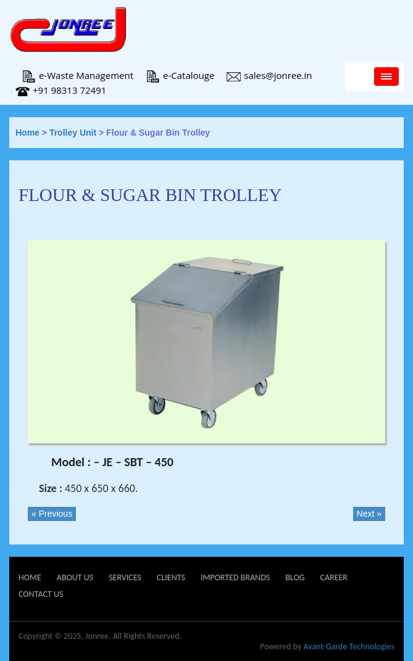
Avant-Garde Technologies (348, 646)
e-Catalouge (180, 75)
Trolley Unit (72, 133)
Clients (171, 577)
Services (125, 577)
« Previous (51, 514)
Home (27, 133)
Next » (369, 514)
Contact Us (41, 594)
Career (333, 577)
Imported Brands (235, 577)
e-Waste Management (77, 75)
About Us (75, 577)
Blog (294, 577)
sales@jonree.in (269, 75)
